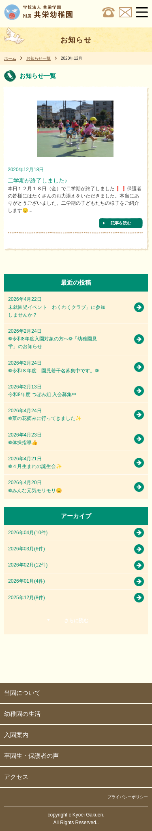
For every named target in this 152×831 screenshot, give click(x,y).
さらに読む (76, 620)
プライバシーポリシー (127, 797)
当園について (22, 692)
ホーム (10, 58)
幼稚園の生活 (22, 713)
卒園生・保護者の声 (31, 755)
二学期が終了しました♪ (37, 180)
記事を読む (121, 223)
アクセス (16, 776)
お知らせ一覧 (38, 58)
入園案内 (16, 734)
